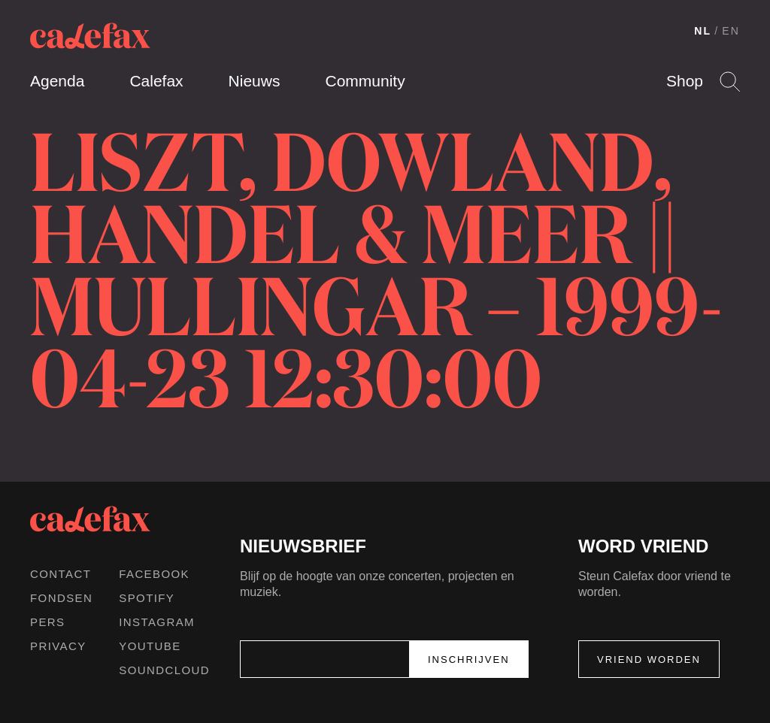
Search (730, 81)
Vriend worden (649, 659)
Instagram (157, 622)
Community (365, 80)
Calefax (156, 80)
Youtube (149, 646)
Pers (47, 622)
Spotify (146, 597)
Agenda (57, 80)
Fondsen (61, 597)
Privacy (58, 646)
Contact (60, 573)
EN (731, 31)
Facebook (154, 573)
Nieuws (254, 80)
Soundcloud (164, 670)
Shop (684, 80)
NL (702, 31)
